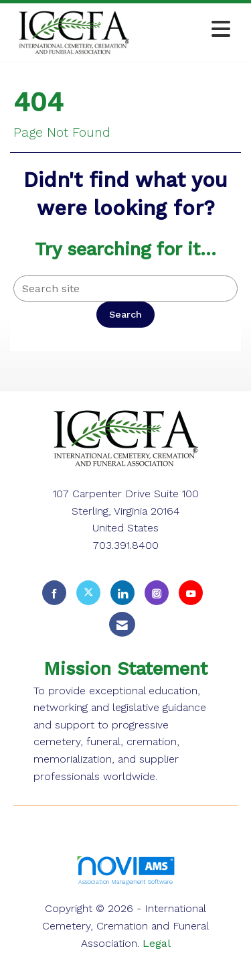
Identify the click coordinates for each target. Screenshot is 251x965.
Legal (157, 943)
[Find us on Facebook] (54, 592)
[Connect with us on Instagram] (157, 592)
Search (125, 314)
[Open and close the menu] (188, 30)
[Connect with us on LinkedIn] (122, 592)
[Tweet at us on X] (88, 592)
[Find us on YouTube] (191, 592)
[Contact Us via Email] (122, 624)
